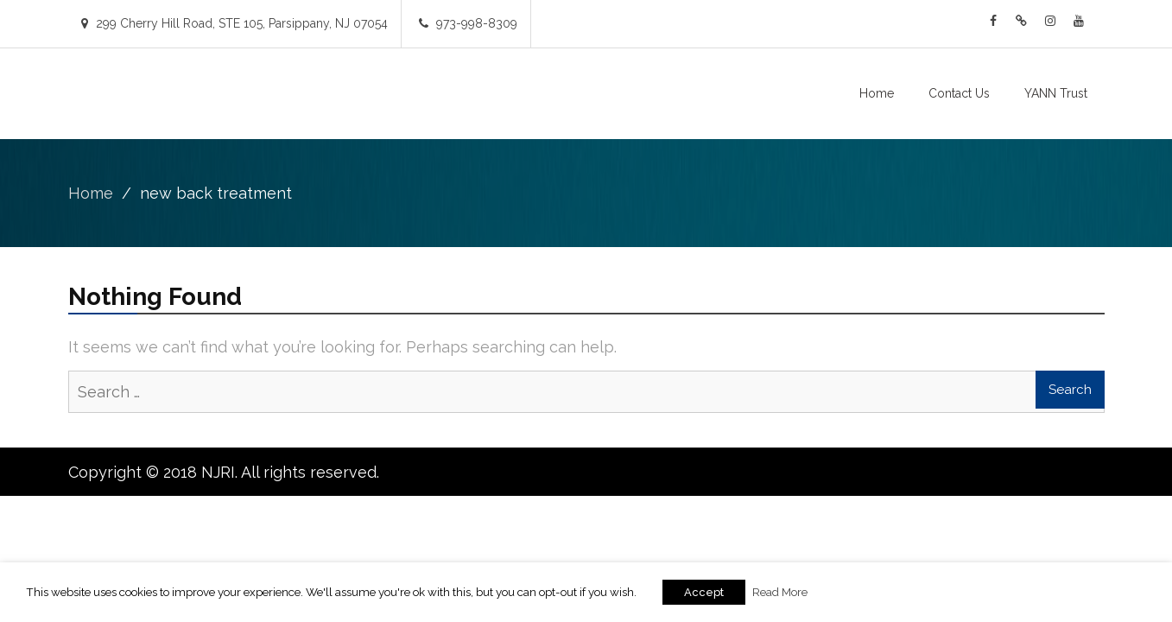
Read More (780, 592)
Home (876, 93)
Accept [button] (704, 592)
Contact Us (959, 93)
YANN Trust (1055, 93)
